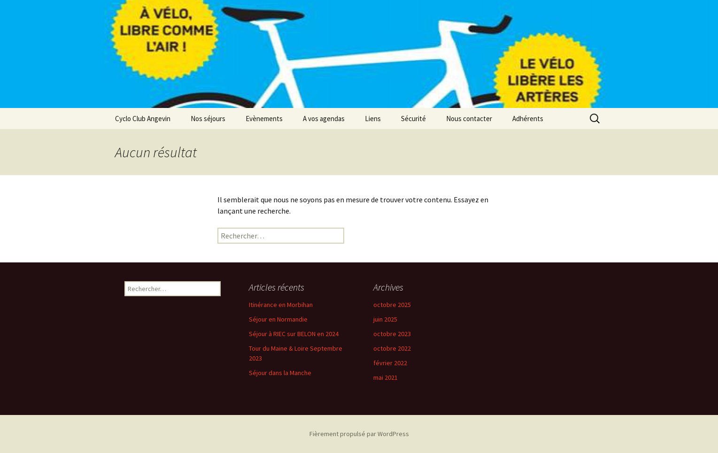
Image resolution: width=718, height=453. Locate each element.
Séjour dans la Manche (280, 373)
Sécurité (413, 118)
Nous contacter (469, 118)
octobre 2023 (392, 334)
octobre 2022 (392, 348)
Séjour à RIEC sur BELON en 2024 (294, 334)
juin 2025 (385, 319)
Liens (373, 118)
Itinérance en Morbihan (281, 304)
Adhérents (527, 118)
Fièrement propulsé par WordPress (359, 434)
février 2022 (390, 363)
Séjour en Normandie (278, 319)
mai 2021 (385, 377)
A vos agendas (324, 118)
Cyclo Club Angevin (142, 118)
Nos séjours (208, 118)
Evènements (264, 118)
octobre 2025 (392, 304)
